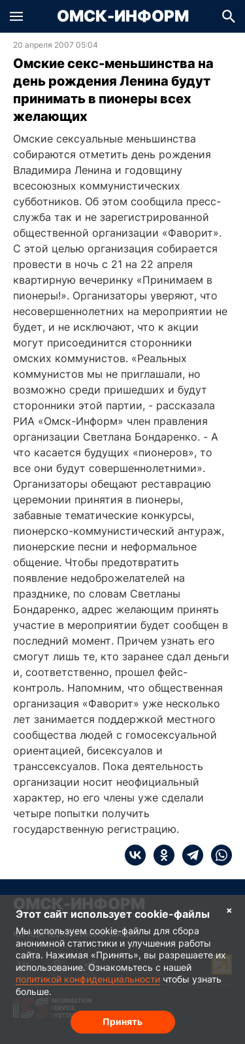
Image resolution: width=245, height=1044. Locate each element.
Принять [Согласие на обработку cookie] (122, 1021)
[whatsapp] (217, 855)
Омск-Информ (123, 16)
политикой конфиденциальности (88, 979)
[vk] (135, 855)
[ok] (160, 855)
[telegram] (188, 855)
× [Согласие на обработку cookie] (229, 909)
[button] (16, 16)
